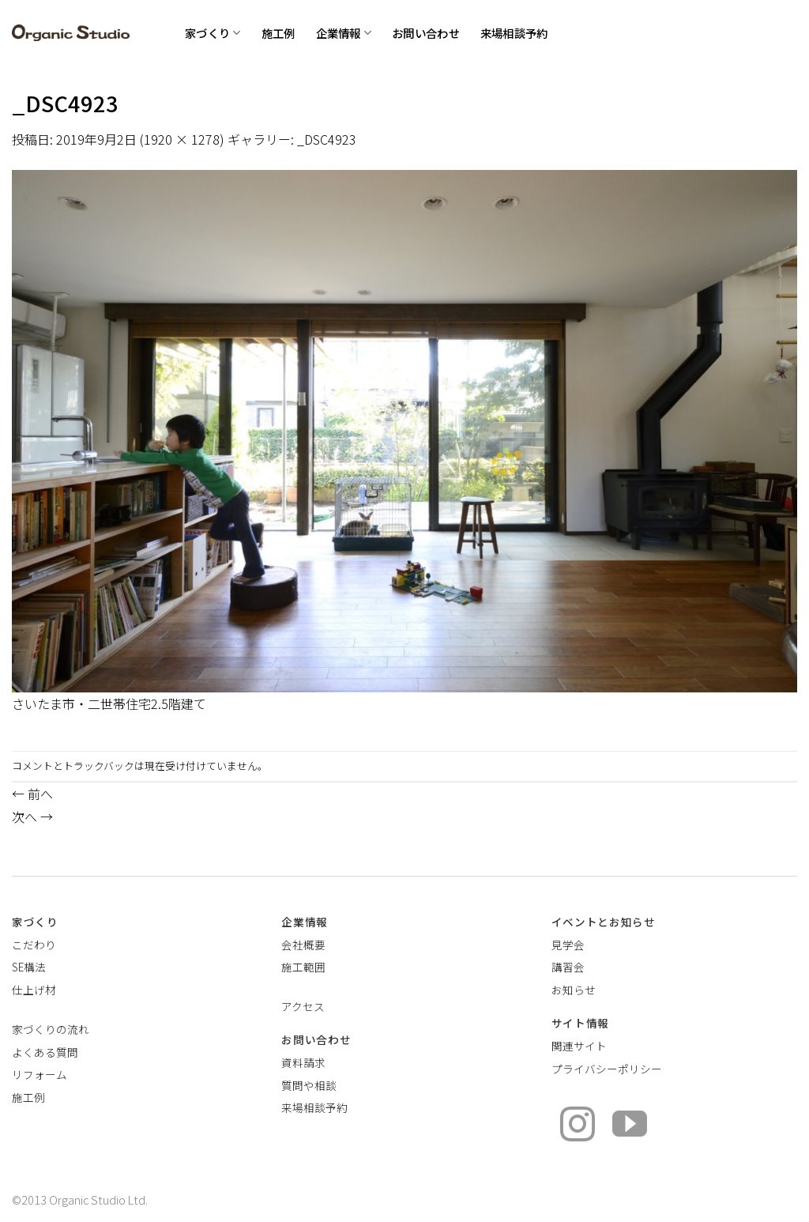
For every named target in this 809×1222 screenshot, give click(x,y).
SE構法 (29, 967)
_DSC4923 (326, 139)
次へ (32, 816)
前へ (32, 793)
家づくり (213, 33)
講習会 (568, 967)
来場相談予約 (514, 33)
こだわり (34, 944)
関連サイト (579, 1046)
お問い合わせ (426, 33)
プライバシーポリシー (606, 1069)
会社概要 (303, 944)
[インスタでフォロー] (577, 1126)
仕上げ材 (34, 990)
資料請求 (303, 1062)
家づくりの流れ (50, 1029)
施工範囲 (303, 967)
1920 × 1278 (182, 139)
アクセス (303, 1006)
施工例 (278, 33)
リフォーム (39, 1074)
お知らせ (573, 990)
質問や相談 (309, 1085)
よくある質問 (45, 1052)
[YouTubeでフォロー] (629, 1126)
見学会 (568, 944)
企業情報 (344, 33)
